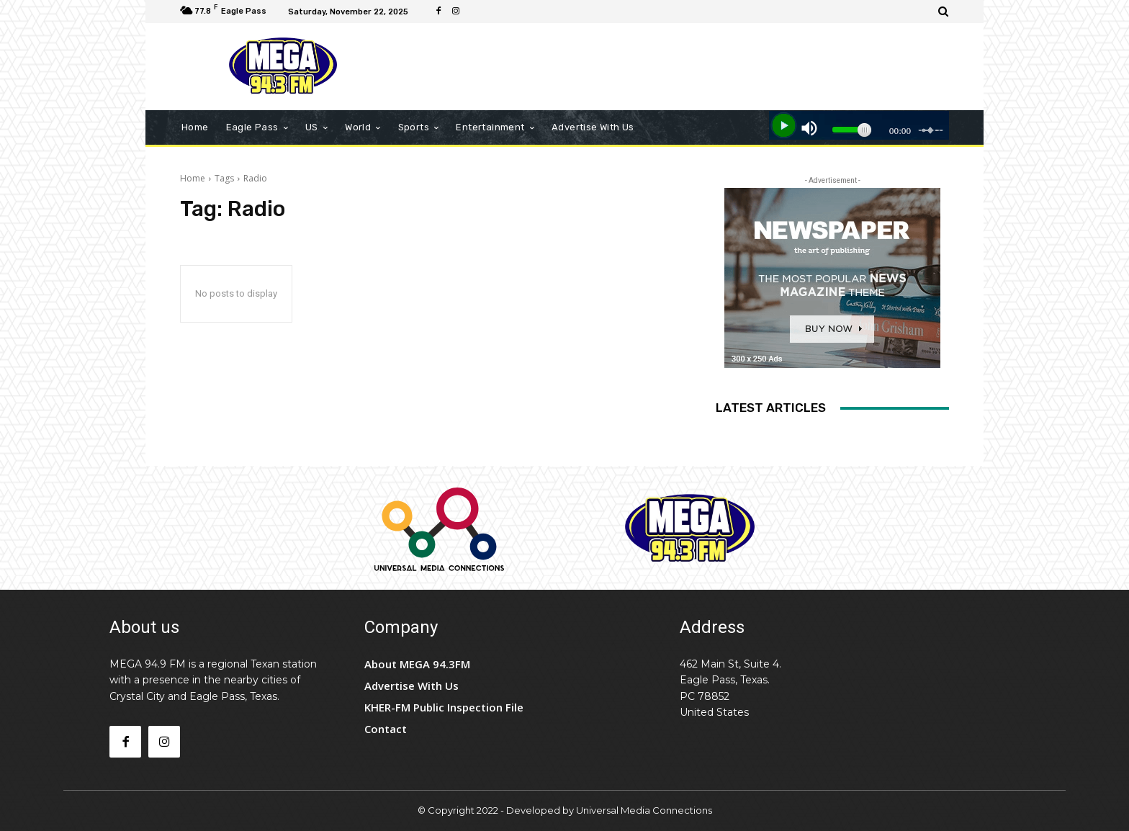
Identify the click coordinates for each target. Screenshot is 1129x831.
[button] (943, 11)
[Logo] (283, 66)
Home (192, 178)
